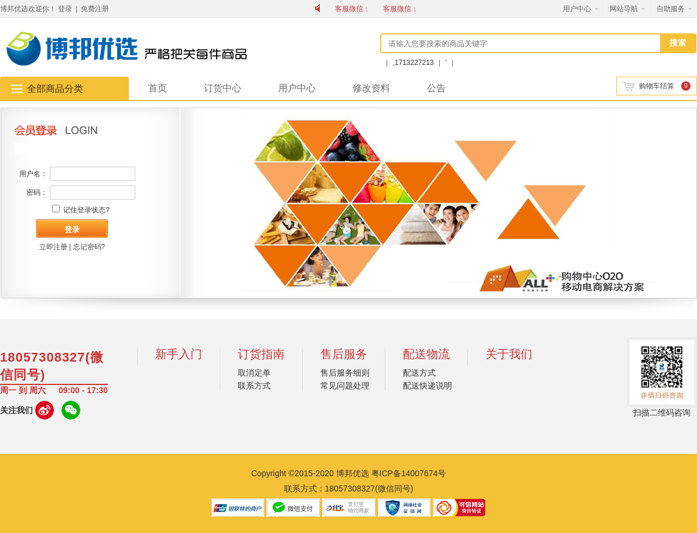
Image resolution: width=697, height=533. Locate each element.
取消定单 (254, 372)
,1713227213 (413, 63)
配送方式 (419, 372)
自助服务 (671, 9)
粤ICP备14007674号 (408, 473)
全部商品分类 (55, 89)
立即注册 (53, 247)
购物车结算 (648, 86)
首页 (157, 88)
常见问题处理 (345, 385)
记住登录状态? (86, 210)
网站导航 (624, 9)
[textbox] (521, 43)
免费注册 (95, 9)
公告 (436, 88)
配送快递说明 (427, 385)
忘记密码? (89, 247)
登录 (65, 9)
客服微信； (352, 9)
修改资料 (371, 88)
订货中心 (222, 88)
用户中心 (577, 9)
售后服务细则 (345, 372)
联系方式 (254, 385)
